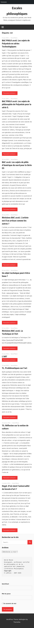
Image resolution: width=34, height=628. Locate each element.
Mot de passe (6, 594)
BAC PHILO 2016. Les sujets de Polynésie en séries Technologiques (16, 43)
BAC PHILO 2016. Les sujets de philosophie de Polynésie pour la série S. (16, 104)
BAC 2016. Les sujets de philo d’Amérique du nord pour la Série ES (17, 165)
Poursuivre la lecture (9, 93)
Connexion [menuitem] (4, 2)
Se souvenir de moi (9, 603)
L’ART (4, 356)
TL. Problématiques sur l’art (14, 368)
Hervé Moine (14, 38)
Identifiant (5, 584)
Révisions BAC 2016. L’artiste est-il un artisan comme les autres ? (15, 220)
